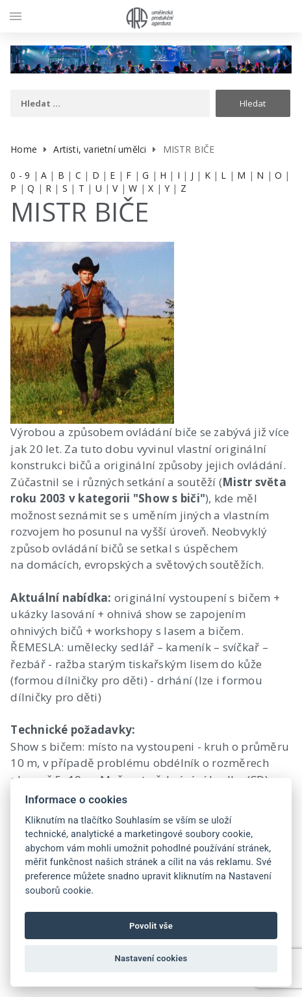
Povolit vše (151, 926)
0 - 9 (20, 175)
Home (23, 149)
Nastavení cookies (151, 958)
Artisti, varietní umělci (99, 149)
